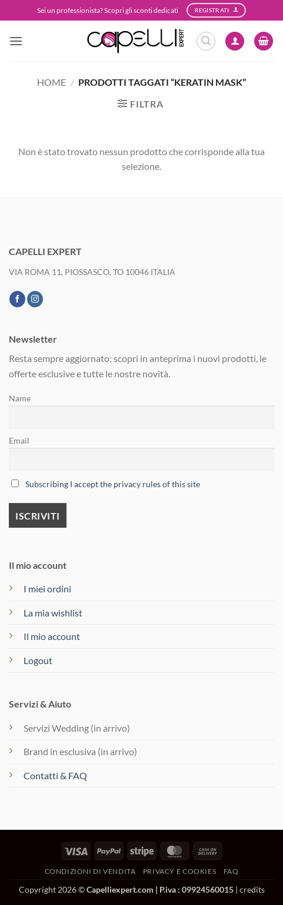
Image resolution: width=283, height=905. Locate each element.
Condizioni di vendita (90, 871)
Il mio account (52, 636)
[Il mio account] (234, 41)
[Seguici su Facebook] (17, 299)
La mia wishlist (53, 612)
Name (20, 398)
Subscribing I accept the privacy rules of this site (112, 484)
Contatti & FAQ (55, 775)
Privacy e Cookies (179, 871)
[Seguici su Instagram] (35, 299)
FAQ (231, 871)
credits (252, 889)
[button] (16, 40)
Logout (38, 660)
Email (19, 440)
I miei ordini (47, 588)
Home (51, 82)
